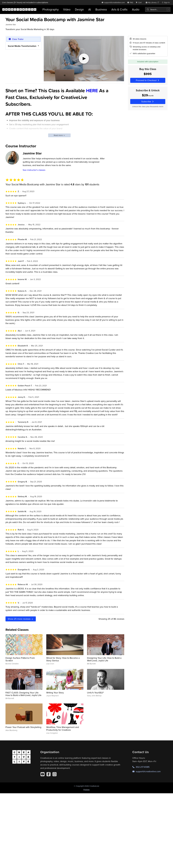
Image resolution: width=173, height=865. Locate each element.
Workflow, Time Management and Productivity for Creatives (62, 728)
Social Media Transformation (22, 45)
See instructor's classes (34, 170)
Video (66, 9)
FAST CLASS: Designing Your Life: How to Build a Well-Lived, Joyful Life (23, 694)
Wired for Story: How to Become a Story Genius (63, 659)
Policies (86, 789)
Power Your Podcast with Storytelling (23, 727)
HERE (92, 90)
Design (79, 9)
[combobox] (157, 9)
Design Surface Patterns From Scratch (20, 659)
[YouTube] (42, 774)
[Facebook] (48, 774)
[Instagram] (54, 774)
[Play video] (84, 58)
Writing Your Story (55, 692)
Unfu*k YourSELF (95, 692)
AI (89, 9)
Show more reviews (21, 618)
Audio (135, 9)
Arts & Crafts (119, 9)
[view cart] (139, 2)
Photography (50, 9)
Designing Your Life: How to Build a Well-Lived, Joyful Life (104, 659)
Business (101, 9)
